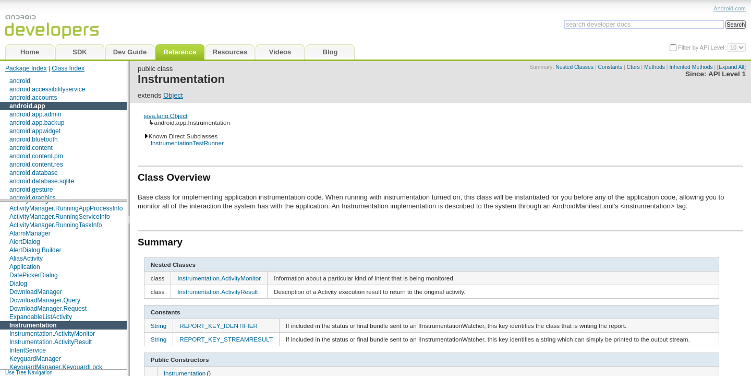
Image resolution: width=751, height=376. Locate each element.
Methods (654, 67)
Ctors (633, 67)
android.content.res (36, 164)
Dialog (18, 283)
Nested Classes (574, 67)
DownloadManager (35, 292)
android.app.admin (35, 114)
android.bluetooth (33, 139)
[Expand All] (731, 67)
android (19, 81)
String (159, 325)
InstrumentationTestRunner (187, 142)
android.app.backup (36, 122)
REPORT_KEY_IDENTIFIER (218, 325)
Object (173, 95)
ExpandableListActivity (40, 317)
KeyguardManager (35, 358)
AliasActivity (26, 258)
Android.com (729, 8)
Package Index (25, 68)
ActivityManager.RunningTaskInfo (55, 225)
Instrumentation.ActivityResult (50, 342)
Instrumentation (33, 325)
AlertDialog (24, 241)
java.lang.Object (166, 115)
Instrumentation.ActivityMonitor (52, 333)
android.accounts (33, 97)
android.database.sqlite (41, 181)
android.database (33, 173)
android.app (27, 106)
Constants (610, 67)
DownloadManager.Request (48, 308)
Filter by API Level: (703, 47)
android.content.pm (36, 156)
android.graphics (32, 198)
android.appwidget (34, 131)
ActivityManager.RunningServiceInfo (59, 216)
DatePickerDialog (33, 275)
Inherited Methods (690, 67)
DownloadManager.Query (44, 300)
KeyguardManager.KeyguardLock (55, 367)
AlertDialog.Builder (35, 250)
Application (24, 267)
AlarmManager (30, 233)
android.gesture (31, 189)
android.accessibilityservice (47, 89)
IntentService (27, 350)
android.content (31, 147)
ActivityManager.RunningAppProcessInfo (66, 208)
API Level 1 (727, 74)
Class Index (68, 68)
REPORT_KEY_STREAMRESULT (226, 339)
